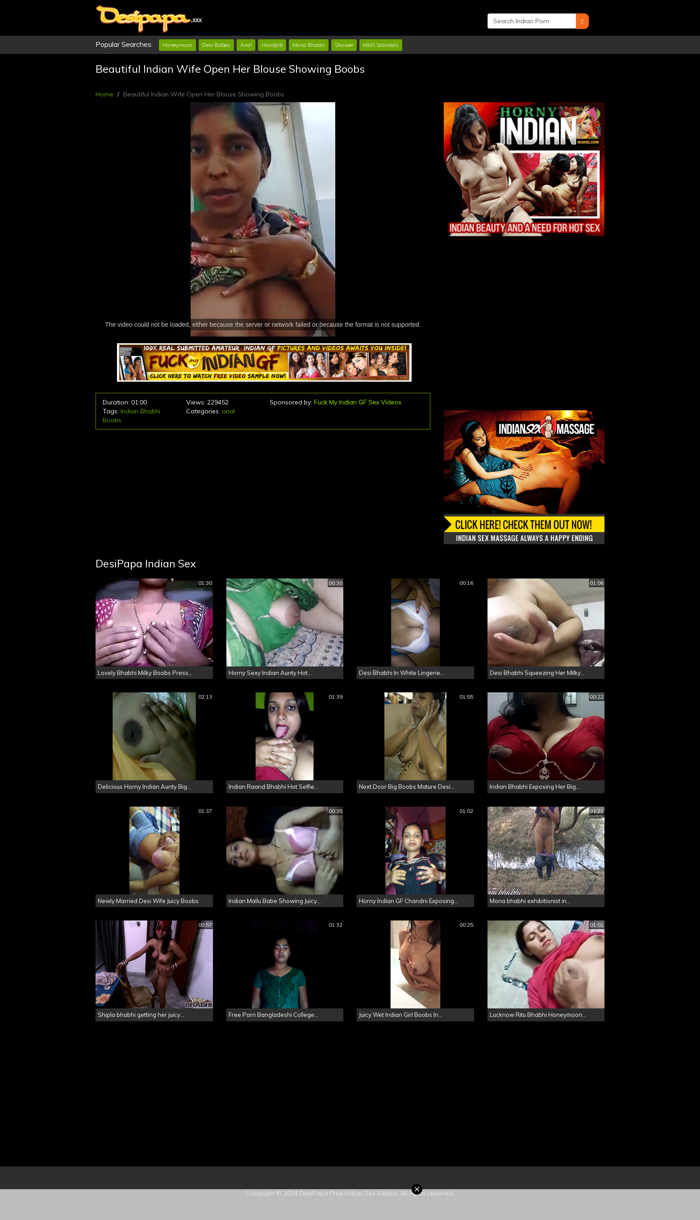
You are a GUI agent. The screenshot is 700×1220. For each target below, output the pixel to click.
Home (104, 94)
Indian (129, 411)
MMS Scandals (381, 45)
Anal (246, 45)
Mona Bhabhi (308, 45)
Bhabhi (150, 411)
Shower (344, 45)
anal (228, 411)
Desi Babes (216, 45)
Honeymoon (177, 45)
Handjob (272, 45)
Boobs (112, 420)
